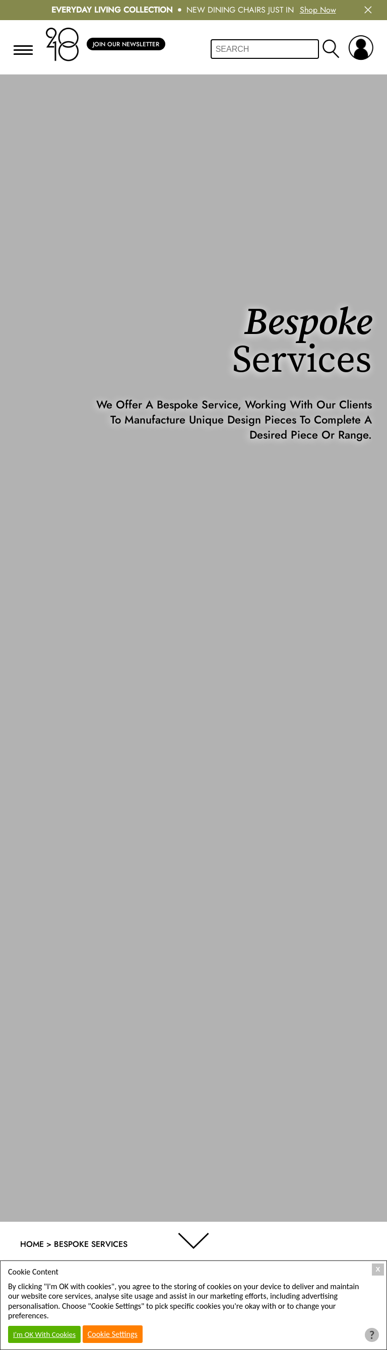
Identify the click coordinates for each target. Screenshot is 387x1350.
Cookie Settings (113, 1334)
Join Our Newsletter (126, 44)
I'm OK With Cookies (44, 1334)
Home (32, 1244)
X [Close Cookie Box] (378, 1269)
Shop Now (318, 10)
